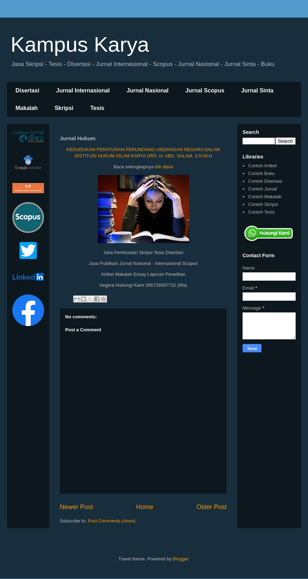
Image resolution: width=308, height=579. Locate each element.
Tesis (97, 108)
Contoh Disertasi (265, 181)
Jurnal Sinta (257, 90)
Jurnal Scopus (205, 90)
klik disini (164, 166)
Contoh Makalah (265, 196)
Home (144, 506)
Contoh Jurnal (262, 188)
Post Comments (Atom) (112, 520)
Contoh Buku (261, 173)
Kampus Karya (80, 44)
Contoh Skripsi (263, 204)
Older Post (211, 506)
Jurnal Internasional (83, 90)
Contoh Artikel (262, 165)
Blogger (180, 558)
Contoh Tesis (261, 212)
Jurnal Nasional (148, 90)
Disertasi (27, 90)
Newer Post (76, 506)
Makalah (26, 108)
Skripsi (64, 108)
